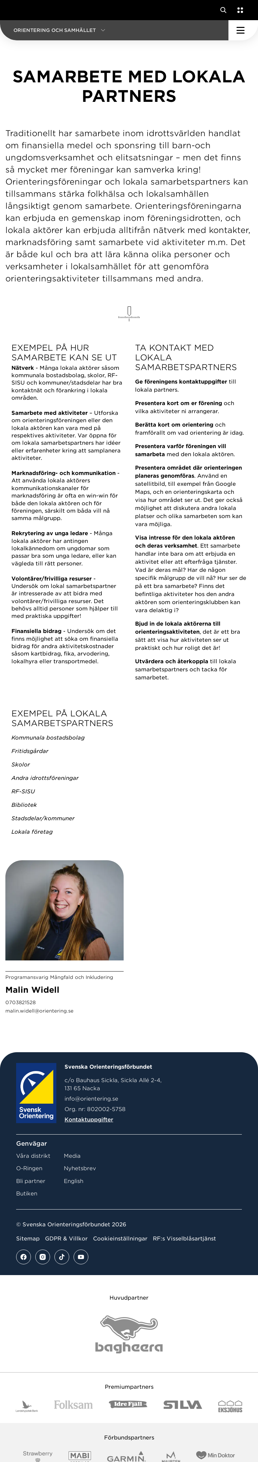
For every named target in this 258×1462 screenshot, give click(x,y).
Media (72, 1156)
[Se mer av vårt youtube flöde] (81, 1257)
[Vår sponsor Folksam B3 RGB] (73, 1406)
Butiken (26, 1193)
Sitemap (28, 1238)
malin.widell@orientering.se (39, 1011)
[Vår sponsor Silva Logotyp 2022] (183, 1406)
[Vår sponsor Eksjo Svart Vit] (230, 1406)
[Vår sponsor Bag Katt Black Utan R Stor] (129, 1334)
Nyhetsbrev (80, 1168)
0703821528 (20, 1002)
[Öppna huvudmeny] (243, 30)
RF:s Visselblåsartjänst (184, 1238)
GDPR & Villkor (66, 1238)
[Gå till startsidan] (18, 10)
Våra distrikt (33, 1156)
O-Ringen (29, 1168)
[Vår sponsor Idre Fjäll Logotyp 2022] (128, 1406)
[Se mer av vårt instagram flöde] (42, 1257)
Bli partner (30, 1181)
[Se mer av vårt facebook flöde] (23, 1257)
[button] (114, 30)
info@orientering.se (91, 1099)
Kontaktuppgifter (88, 1119)
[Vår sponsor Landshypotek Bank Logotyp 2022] (27, 1406)
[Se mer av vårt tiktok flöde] (61, 1257)
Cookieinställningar (120, 1238)
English (73, 1181)
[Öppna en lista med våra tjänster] (238, 10)
